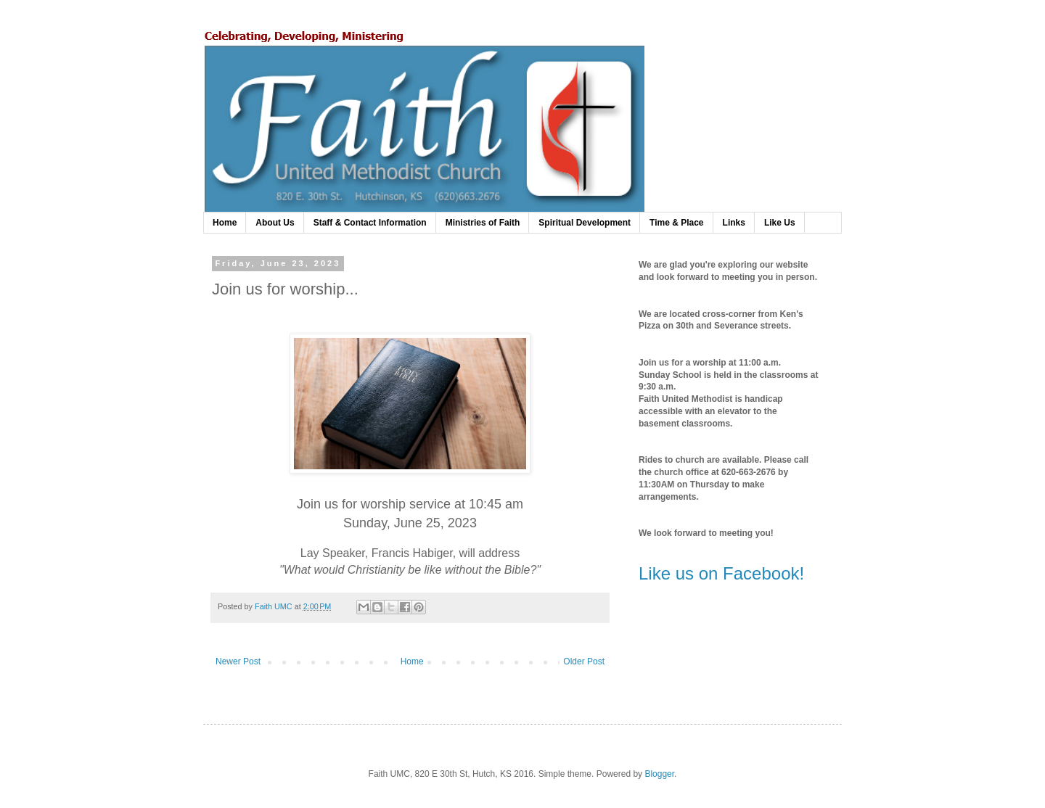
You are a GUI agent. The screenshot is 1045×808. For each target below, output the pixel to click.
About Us (274, 223)
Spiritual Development (584, 223)
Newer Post (238, 661)
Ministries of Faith (483, 223)
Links (734, 223)
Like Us (779, 223)
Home (225, 223)
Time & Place (676, 223)
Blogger (659, 774)
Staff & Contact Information (370, 223)
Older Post (584, 661)
